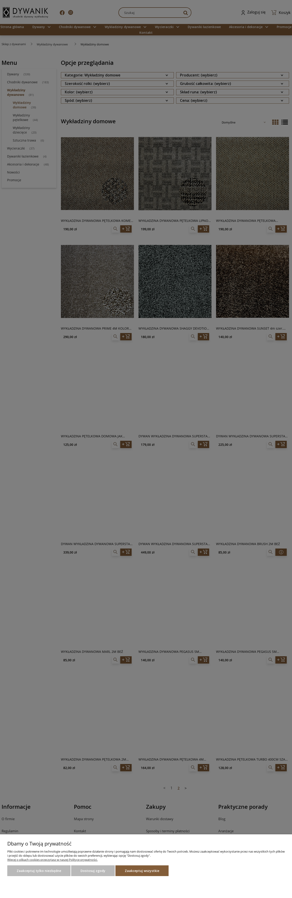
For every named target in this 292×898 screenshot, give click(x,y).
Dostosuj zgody (93, 871)
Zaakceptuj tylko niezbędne (39, 871)
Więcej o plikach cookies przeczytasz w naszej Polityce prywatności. (52, 860)
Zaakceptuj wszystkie (142, 871)
